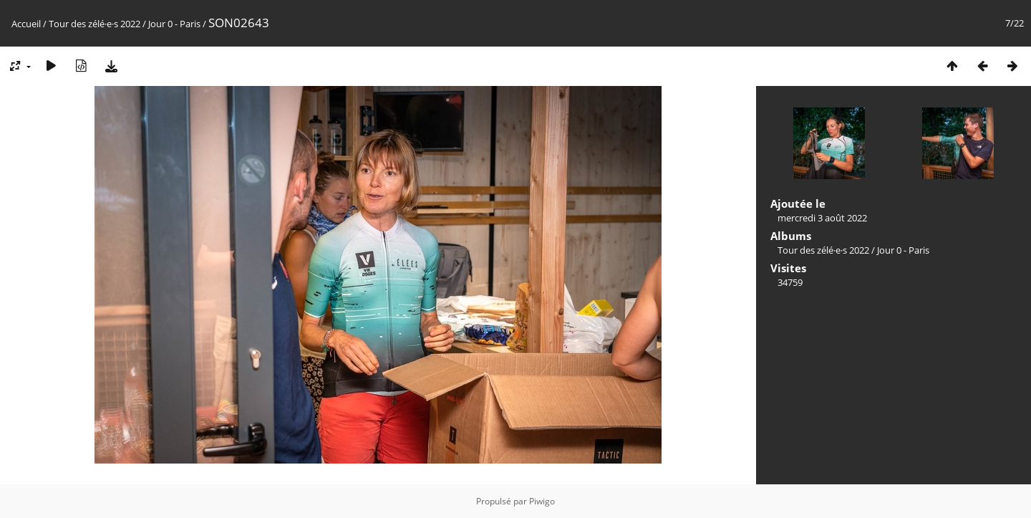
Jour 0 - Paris (174, 23)
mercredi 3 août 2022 (822, 217)
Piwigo (542, 501)
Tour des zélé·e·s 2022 (94, 23)
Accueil (26, 23)
